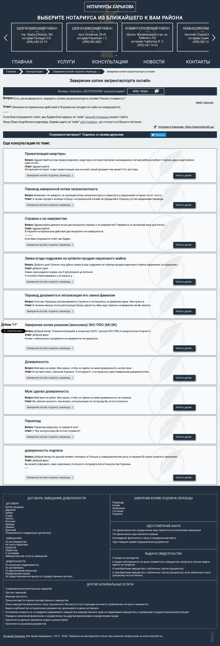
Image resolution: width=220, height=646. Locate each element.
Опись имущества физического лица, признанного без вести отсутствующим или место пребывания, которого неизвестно (77, 604)
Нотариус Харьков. (14, 636)
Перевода (118, 502)
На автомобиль (14, 567)
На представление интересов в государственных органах (38, 576)
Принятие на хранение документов (25, 623)
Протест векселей (15, 592)
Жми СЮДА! (146, 91)
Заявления (118, 508)
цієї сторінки (88, 122)
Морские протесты (16, 596)
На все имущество (16, 541)
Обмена (9, 527)
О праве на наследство (125, 558)
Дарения (10, 510)
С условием (12, 553)
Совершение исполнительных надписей (28, 588)
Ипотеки (10, 521)
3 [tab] (116, 56)
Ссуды (9, 515)
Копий (116, 505)
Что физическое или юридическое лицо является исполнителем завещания (156, 530)
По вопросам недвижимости (22, 565)
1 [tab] (104, 56)
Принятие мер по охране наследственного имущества (37, 600)
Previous (6, 37)
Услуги (66, 61)
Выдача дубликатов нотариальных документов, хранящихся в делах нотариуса (52, 608)
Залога (9, 518)
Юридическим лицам (17, 573)
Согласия (117, 511)
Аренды (9, 524)
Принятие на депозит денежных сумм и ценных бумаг (36, 620)
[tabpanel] (36, 37)
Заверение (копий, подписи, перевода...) (50, 175)
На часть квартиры (16, 544)
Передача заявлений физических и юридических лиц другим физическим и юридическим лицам (61, 616)
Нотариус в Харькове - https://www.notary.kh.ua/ (186, 127)
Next (215, 37)
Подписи (117, 514)
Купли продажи (14, 507)
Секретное (11, 550)
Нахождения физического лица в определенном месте (144, 538)
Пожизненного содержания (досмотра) (28, 532)
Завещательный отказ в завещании (26, 556)
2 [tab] (110, 56)
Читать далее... (184, 175)
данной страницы (97, 117)
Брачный (10, 530)
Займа (9, 512)
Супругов (10, 547)
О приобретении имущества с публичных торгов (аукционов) (148, 568)
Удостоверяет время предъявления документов (140, 542)
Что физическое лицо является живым (135, 534)
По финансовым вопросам (21, 570)
